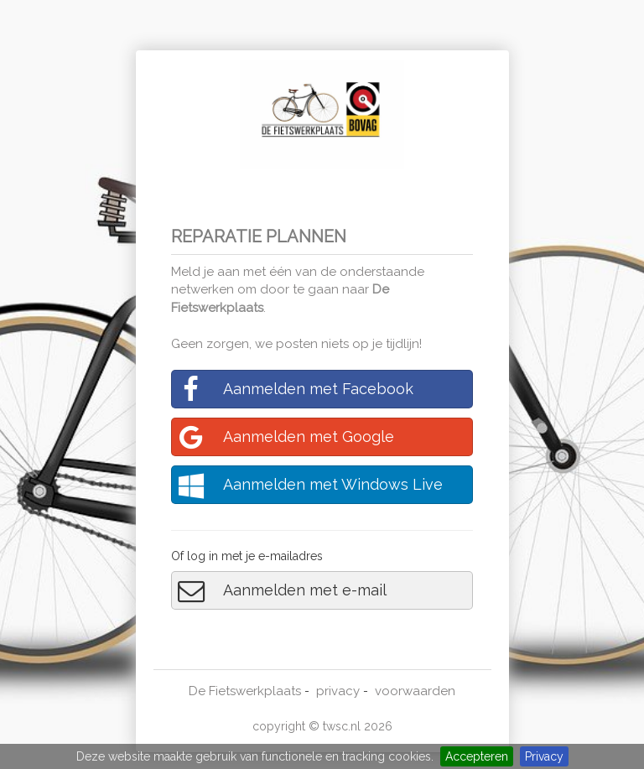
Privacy (544, 756)
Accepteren (476, 756)
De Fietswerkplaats (245, 691)
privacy (338, 691)
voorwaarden (415, 691)
